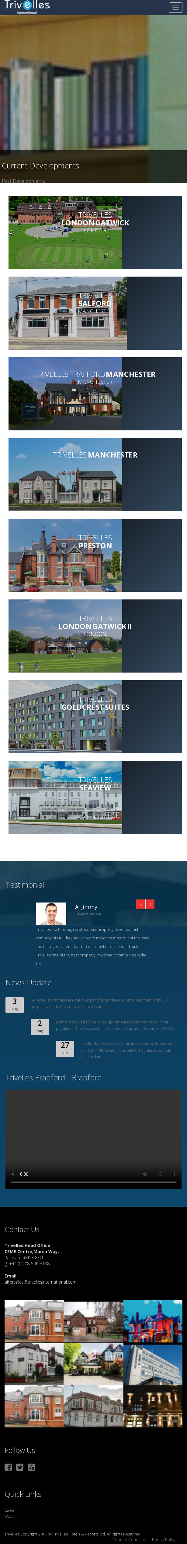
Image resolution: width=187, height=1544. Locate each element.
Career (10, 1510)
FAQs (9, 1516)
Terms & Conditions (131, 1539)
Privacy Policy (163, 1539)
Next (149, 904)
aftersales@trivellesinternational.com (41, 1282)
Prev (140, 904)
